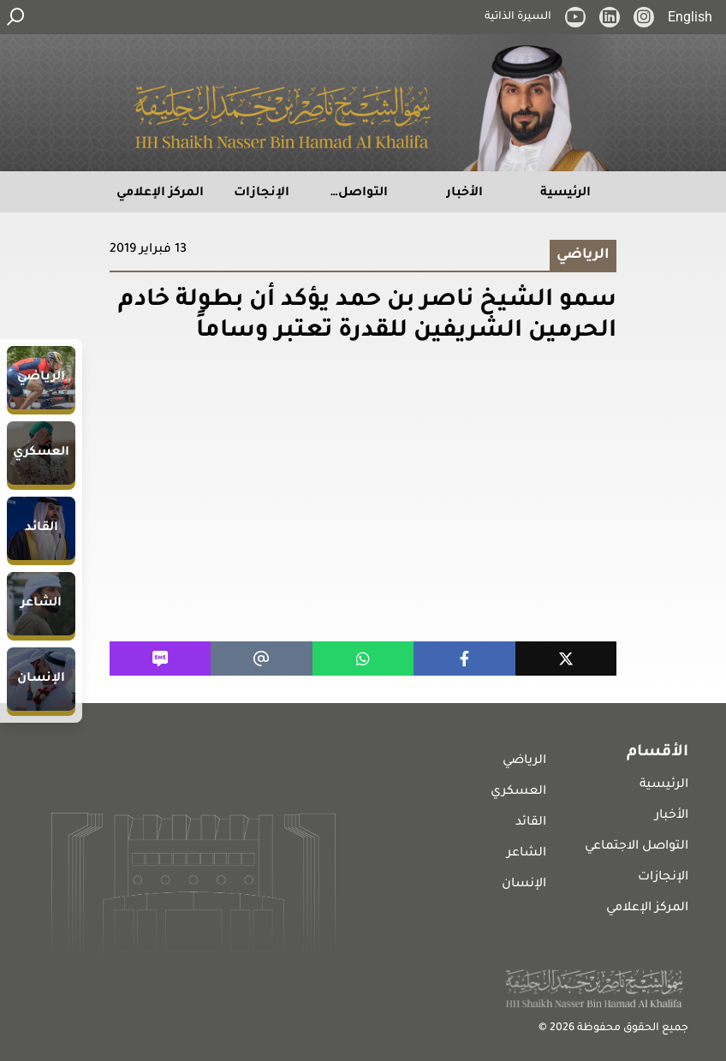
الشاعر (526, 854)
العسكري (518, 792)
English (690, 17)
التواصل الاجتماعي (636, 847)
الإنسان (524, 884)
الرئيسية (664, 785)
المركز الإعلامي (647, 908)
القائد (530, 823)
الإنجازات (663, 878)
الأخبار (671, 816)
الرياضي (524, 761)
